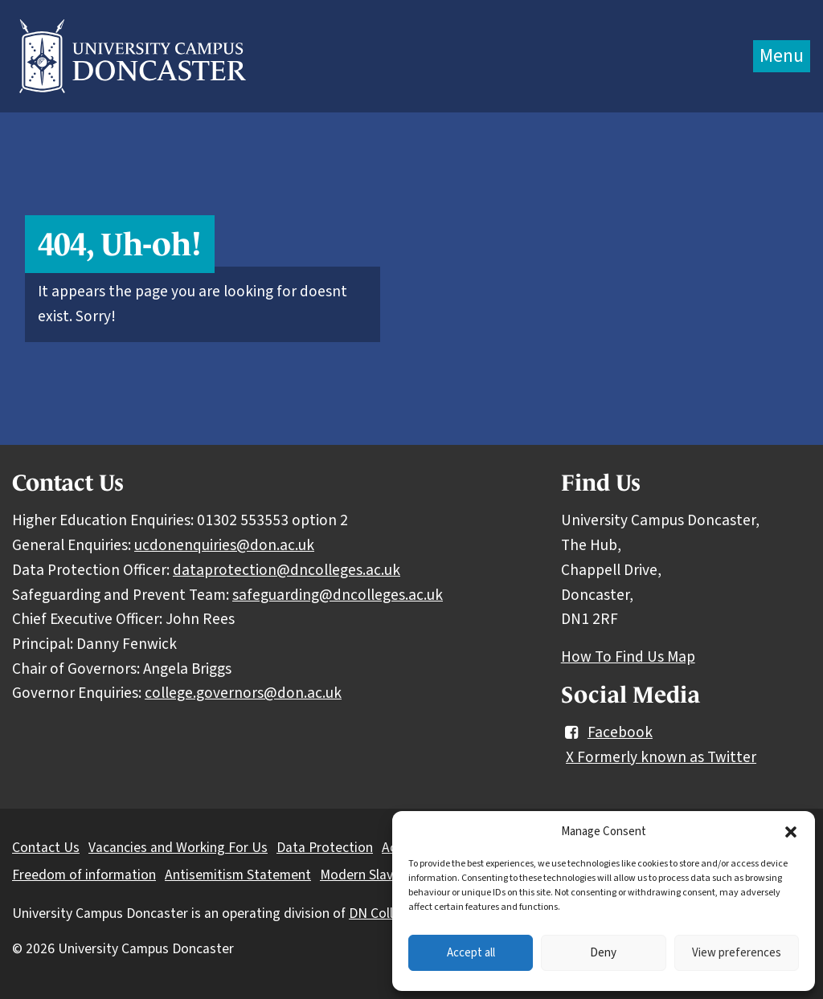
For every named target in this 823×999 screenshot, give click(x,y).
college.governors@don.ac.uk (243, 693)
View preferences (736, 952)
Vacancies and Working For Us (178, 848)
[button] (791, 832)
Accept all (471, 952)
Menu (782, 56)
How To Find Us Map (628, 657)
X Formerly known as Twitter (661, 757)
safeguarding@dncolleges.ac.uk (337, 595)
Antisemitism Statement (238, 875)
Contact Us (46, 848)
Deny (603, 952)
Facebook (607, 732)
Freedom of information (84, 875)
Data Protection (324, 848)
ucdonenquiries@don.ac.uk (224, 545)
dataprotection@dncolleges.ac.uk (286, 570)
